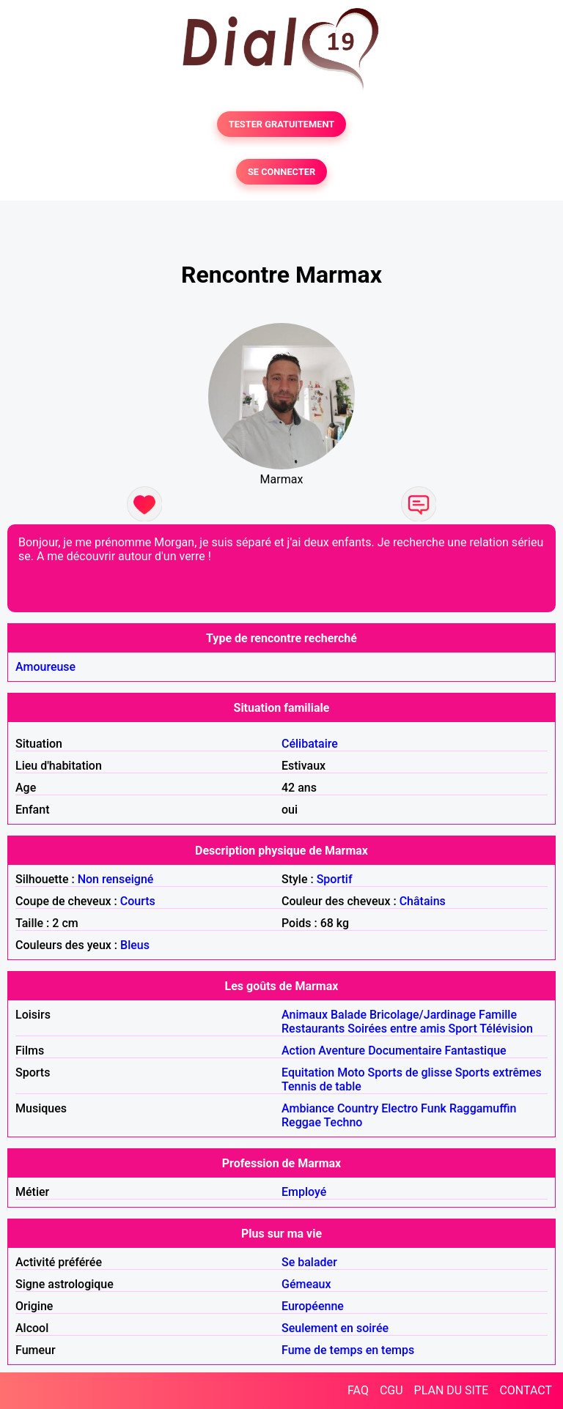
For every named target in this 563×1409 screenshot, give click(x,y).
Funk (433, 1108)
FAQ (358, 1390)
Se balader (309, 1262)
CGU (391, 1390)
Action (298, 1050)
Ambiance (308, 1108)
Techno (343, 1122)
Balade (349, 1015)
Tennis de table (321, 1086)
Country (357, 1108)
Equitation (308, 1072)
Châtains (423, 901)
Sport (463, 1029)
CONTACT (525, 1390)
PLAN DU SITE (451, 1390)
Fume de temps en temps (348, 1350)
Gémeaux (306, 1284)
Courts (137, 901)
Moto (350, 1072)
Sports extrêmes (498, 1072)
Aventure (341, 1050)
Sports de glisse (410, 1072)
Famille (498, 1015)
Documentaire (404, 1050)
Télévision (505, 1029)
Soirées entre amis (396, 1029)
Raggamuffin (483, 1108)
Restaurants (313, 1029)
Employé (304, 1192)
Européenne (313, 1306)
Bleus (135, 945)
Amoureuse (45, 667)
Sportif (335, 879)
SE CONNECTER (281, 171)
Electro (399, 1108)
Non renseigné (116, 879)
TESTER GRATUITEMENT (282, 124)
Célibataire (310, 744)
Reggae (301, 1122)
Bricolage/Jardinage (422, 1015)
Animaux (305, 1015)
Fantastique (475, 1050)
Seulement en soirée (335, 1328)
